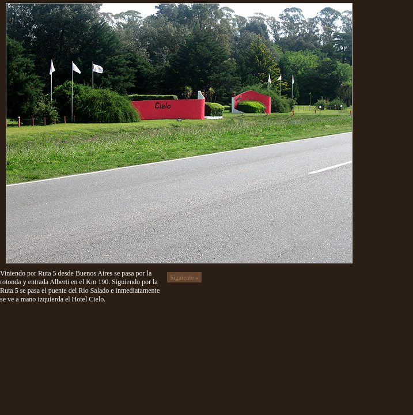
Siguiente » (184, 277)
